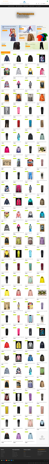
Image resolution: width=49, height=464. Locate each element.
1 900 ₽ (6, 117)
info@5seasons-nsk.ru (43, 451)
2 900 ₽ (18, 117)
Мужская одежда (3, 452)
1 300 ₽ (6, 143)
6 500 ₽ (18, 169)
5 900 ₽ (6, 65)
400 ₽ (42, 91)
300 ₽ (6, 365)
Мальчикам (2, 455)
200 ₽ (6, 104)
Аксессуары (2, 456)
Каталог (24, 452)
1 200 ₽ (42, 156)
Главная (24, 451)
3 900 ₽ (18, 65)
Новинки (13, 451)
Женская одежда (3, 451)
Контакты (25, 455)
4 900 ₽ (42, 65)
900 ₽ (6, 169)
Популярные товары (14, 452)
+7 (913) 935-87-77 (41, 449)
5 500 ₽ (18, 91)
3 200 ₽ (18, 130)
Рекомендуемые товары (15, 455)
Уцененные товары (14, 456)
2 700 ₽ (42, 326)
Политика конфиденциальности (27, 456)
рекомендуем (6, 52)
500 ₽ (6, 78)
